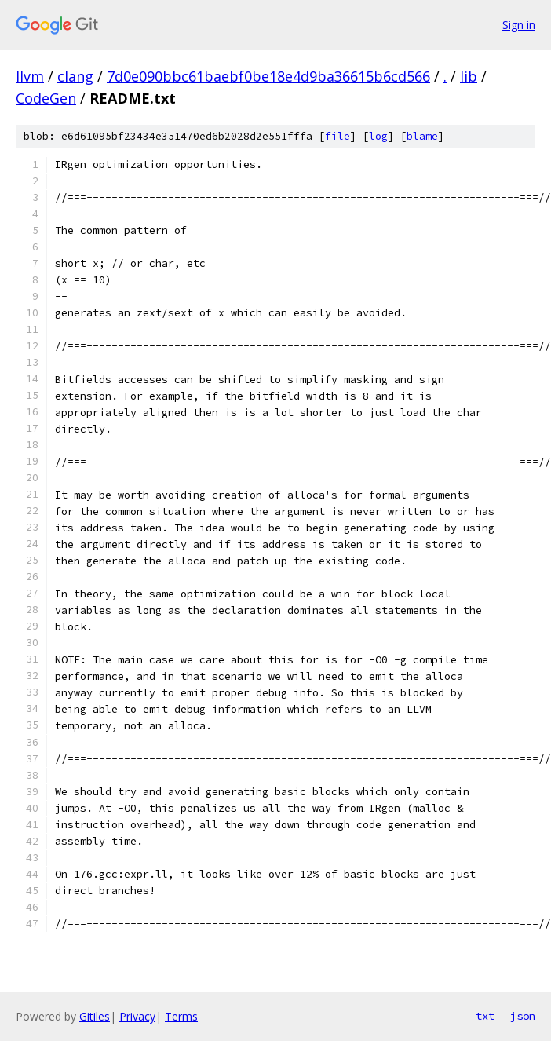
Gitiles (94, 1016)
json (522, 1016)
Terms (181, 1016)
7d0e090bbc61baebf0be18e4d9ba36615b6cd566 (268, 76)
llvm (30, 76)
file (337, 136)
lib (468, 76)
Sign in (518, 24)
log (378, 136)
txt (485, 1016)
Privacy (137, 1016)
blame (422, 136)
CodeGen (46, 98)
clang (75, 76)
